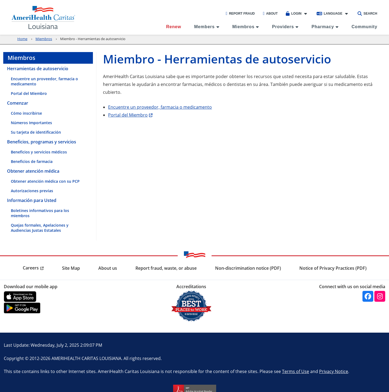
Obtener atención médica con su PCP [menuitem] (45, 181)
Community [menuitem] (364, 26)
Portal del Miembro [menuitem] (29, 93)
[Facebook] (367, 296)
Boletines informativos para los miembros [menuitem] (40, 213)
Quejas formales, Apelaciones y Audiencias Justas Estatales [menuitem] (40, 228)
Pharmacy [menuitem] (323, 26)
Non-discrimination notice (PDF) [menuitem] (248, 268)
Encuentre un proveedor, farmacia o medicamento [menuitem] (44, 81)
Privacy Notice (333, 371)
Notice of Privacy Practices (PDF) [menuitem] (333, 268)
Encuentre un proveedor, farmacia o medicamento (160, 107)
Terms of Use (295, 371)
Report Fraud (240, 13)
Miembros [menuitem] (243, 26)
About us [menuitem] (107, 268)
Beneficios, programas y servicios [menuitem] (41, 142)
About (270, 13)
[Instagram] (379, 296)
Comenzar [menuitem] (17, 103)
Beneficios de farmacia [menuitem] (32, 161)
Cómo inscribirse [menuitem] (26, 113)
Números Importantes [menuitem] (31, 122)
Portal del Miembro (128, 115)
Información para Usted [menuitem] (31, 200)
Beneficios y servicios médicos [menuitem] (39, 152)
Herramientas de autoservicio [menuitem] (37, 69)
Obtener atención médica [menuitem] (33, 171)
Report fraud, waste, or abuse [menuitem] (166, 268)
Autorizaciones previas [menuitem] (32, 190)
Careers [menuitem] (31, 268)
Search (367, 13)
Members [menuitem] (204, 26)
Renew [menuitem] (173, 26)
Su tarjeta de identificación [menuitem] (36, 132)
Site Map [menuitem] (71, 268)
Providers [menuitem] (283, 26)
